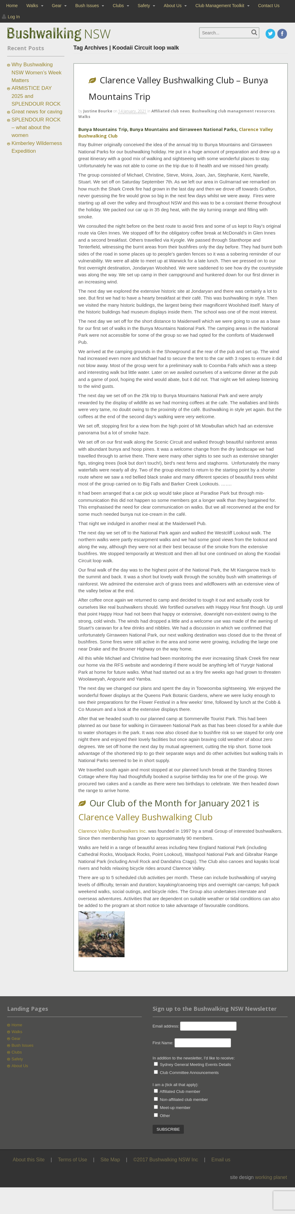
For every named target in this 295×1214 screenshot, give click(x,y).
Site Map (110, 1159)
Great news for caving (36, 112)
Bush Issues (87, 5)
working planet (271, 1177)
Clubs (118, 5)
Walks (32, 5)
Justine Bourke (97, 111)
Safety (144, 5)
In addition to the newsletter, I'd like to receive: (194, 1058)
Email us (220, 1159)
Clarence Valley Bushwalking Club (145, 817)
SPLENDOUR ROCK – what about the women (36, 127)
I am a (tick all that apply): (175, 1084)
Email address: (166, 1026)
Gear (57, 5)
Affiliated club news (170, 111)
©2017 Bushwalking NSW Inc (165, 1159)
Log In (14, 16)
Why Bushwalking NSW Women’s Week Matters (36, 72)
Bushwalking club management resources (233, 111)
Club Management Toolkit (219, 5)
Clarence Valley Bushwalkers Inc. (112, 831)
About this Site (29, 1159)
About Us (173, 5)
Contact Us (269, 5)
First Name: (163, 1043)
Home (12, 5)
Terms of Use (72, 1159)
